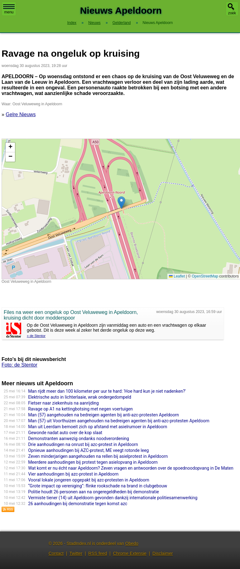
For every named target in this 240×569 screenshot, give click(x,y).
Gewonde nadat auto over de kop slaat (65, 432)
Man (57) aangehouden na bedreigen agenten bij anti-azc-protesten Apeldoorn (103, 414)
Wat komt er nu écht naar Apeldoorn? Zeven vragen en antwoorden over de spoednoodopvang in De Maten (130, 468)
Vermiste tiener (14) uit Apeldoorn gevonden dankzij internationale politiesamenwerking (112, 497)
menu (9, 9)
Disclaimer (162, 553)
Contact (56, 553)
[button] (121, 202)
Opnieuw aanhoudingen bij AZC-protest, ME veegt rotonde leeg (88, 450)
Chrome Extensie (129, 553)
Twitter (76, 553)
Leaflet (177, 276)
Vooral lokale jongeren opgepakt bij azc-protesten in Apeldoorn (88, 479)
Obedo (131, 543)
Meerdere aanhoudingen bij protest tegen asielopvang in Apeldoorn (93, 462)
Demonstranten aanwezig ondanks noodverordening (78, 438)
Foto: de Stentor (19, 364)
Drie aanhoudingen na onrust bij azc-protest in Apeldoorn (83, 444)
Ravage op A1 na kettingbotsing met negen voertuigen (80, 408)
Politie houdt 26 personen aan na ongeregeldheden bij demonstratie (93, 491)
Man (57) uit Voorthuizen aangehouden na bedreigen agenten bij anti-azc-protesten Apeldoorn (118, 420)
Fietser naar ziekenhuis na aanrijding (63, 403)
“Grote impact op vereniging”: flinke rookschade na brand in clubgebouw (97, 485)
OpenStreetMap (205, 276)
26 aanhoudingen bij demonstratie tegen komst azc (77, 503)
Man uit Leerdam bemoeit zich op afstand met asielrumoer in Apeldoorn (97, 426)
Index (71, 23)
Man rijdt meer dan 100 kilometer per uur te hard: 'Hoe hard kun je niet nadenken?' (107, 391)
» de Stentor (36, 336)
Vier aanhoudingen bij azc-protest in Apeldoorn (73, 474)
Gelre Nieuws (21, 114)
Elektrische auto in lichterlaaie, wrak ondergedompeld (79, 397)
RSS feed (97, 553)
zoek (232, 13)
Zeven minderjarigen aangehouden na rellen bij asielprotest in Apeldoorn (98, 456)
